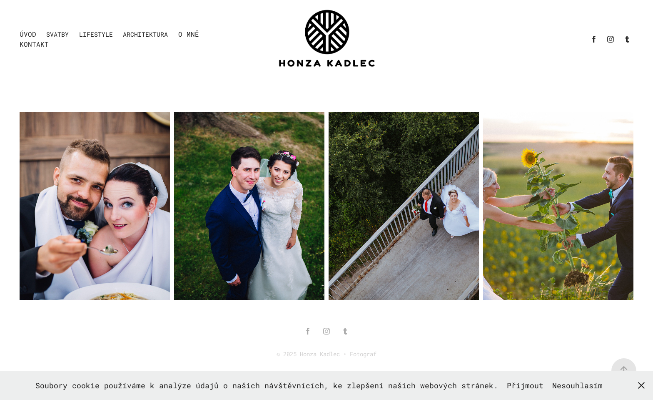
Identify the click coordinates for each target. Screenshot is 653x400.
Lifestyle (96, 34)
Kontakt (34, 44)
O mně (188, 34)
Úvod (28, 34)
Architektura (145, 34)
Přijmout (525, 385)
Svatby (57, 34)
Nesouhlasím (577, 385)
